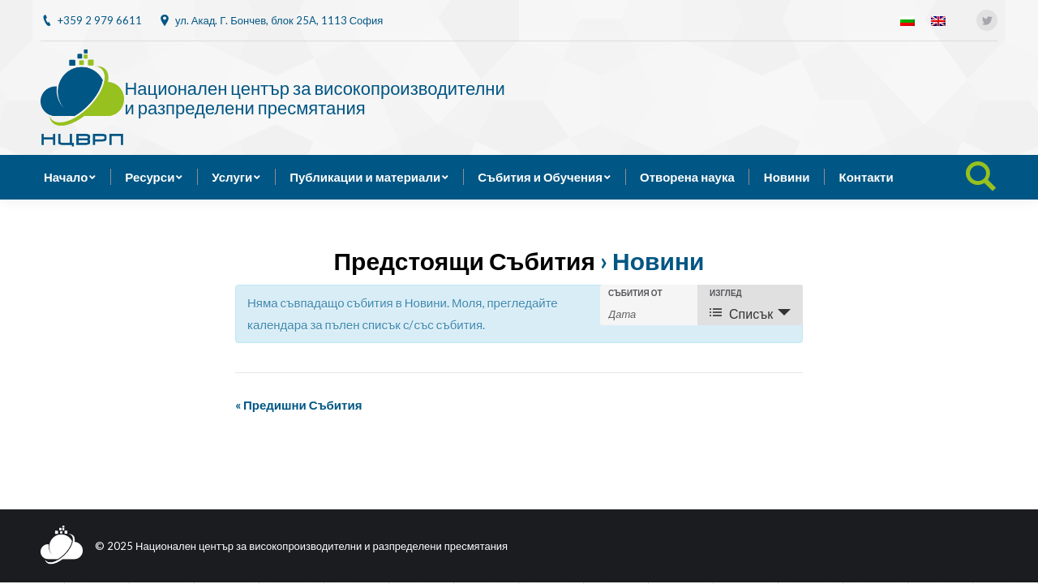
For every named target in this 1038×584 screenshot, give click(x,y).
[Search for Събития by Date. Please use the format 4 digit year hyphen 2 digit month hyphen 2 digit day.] (648, 312)
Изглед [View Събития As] (726, 293)
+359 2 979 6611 (100, 20)
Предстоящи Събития (465, 260)
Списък (741, 313)
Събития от (635, 293)
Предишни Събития (298, 404)
